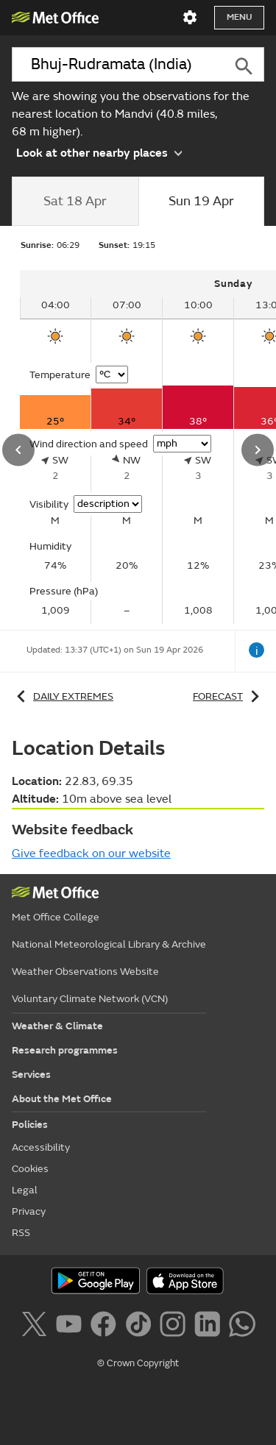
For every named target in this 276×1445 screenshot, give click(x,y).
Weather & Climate (57, 1026)
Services (31, 1074)
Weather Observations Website (85, 971)
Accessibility (41, 1147)
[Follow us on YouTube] (72, 1326)
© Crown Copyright (138, 1363)
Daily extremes (62, 696)
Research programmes (65, 1050)
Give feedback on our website (91, 853)
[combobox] (117, 64)
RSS (21, 1232)
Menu (239, 17)
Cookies (30, 1168)
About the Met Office (62, 1099)
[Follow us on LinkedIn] (210, 1326)
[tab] (75, 201)
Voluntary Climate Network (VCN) (90, 999)
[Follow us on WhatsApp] (242, 1326)
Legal (25, 1190)
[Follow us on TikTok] (141, 1326)
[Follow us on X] (36, 1326)
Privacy (29, 1211)
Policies (30, 1124)
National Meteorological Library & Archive (109, 944)
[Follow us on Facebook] (106, 1326)
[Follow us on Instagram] (175, 1326)
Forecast (228, 696)
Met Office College (55, 917)
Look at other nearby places (99, 152)
